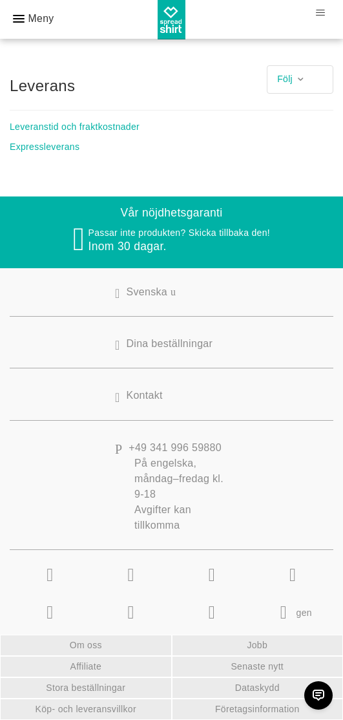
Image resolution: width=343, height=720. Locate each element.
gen (293, 613)
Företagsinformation (257, 709)
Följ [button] (285, 79)
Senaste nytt (257, 666)
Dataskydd (257, 688)
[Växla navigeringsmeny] (320, 13)
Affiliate (85, 666)
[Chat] (318, 695)
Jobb (257, 645)
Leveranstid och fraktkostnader (75, 127)
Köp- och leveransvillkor (86, 709)
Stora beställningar (85, 688)
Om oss (86, 645)
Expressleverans (44, 147)
